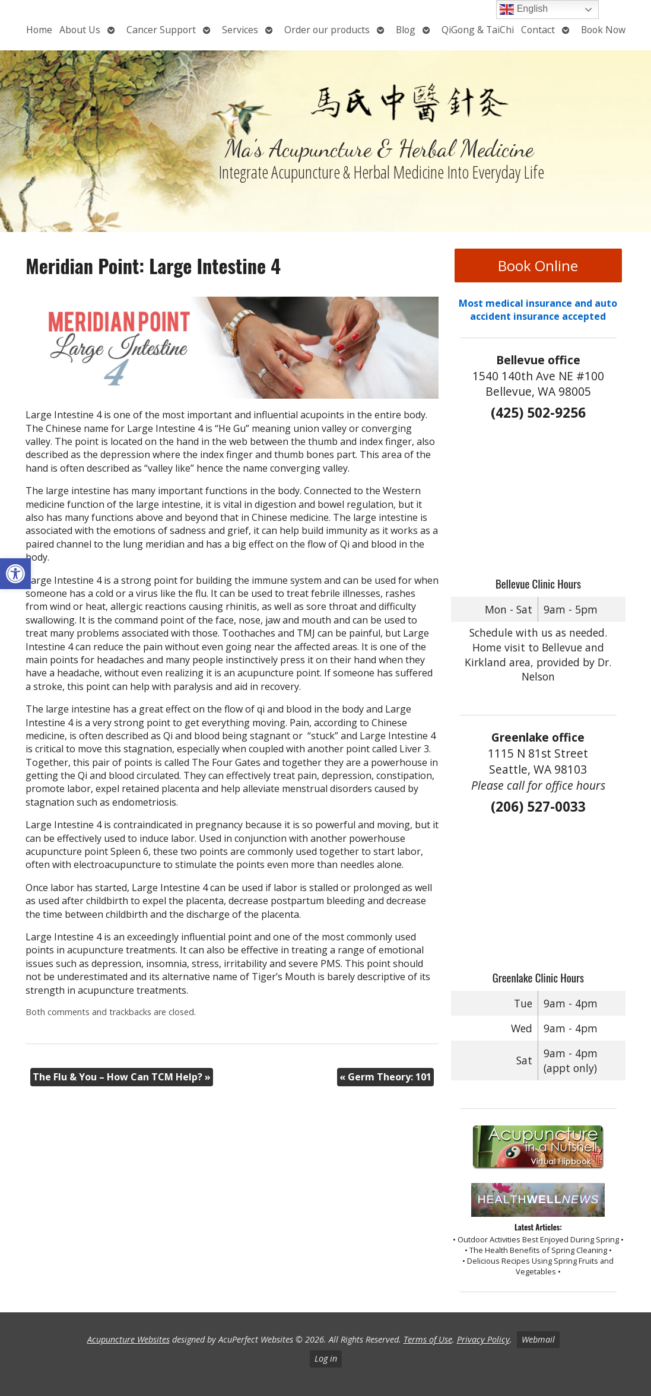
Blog (405, 29)
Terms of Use (428, 1339)
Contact (538, 29)
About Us (79, 29)
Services (240, 29)
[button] (15, 573)
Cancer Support (161, 29)
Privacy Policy (483, 1339)
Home (39, 29)
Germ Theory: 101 (385, 1076)
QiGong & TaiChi (478, 29)
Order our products (327, 29)
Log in (326, 1358)
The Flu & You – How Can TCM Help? (122, 1076)
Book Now (603, 29)
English (524, 9)
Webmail (538, 1339)
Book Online (538, 265)
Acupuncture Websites (128, 1339)
